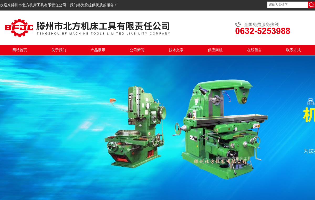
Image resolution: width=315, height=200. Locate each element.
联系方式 (293, 50)
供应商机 (215, 50)
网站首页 (19, 50)
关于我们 (58, 50)
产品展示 (98, 50)
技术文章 (176, 50)
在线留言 (254, 50)
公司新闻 (137, 50)
